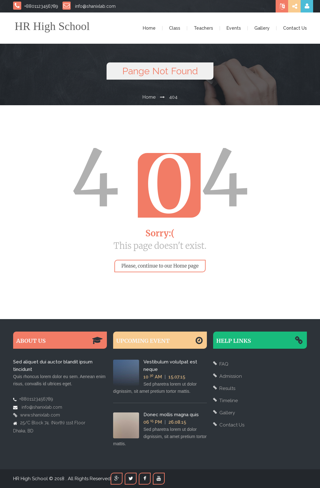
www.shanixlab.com (40, 414)
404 (173, 97)
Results (227, 388)
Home (149, 28)
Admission (230, 376)
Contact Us (295, 28)
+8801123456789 (35, 6)
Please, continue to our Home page (159, 266)
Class (174, 28)
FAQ (223, 364)
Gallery (262, 28)
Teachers (203, 28)
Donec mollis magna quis (171, 414)
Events (234, 28)
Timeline (228, 400)
